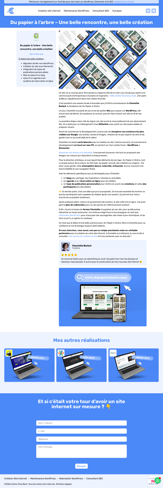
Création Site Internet (15, 478)
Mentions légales (64, 484)
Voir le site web (36, 54)
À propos (117, 10)
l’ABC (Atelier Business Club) (123, 96)
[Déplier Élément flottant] (158, 480)
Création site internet (49, 10)
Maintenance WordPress (76, 10)
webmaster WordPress (69, 215)
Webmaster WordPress (71, 478)
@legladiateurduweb (124, 1)
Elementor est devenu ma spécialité (75, 152)
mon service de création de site (82, 236)
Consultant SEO (101, 10)
